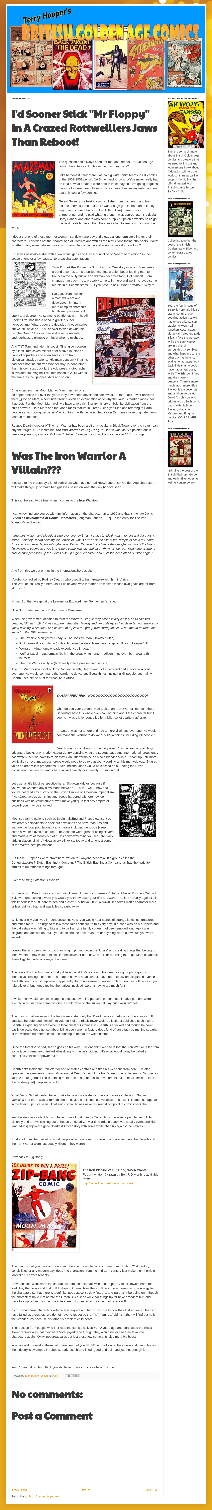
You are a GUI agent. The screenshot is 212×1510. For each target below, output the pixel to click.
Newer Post (19, 1489)
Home (86, 1489)
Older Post (151, 1489)
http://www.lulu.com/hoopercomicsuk (108, 1183)
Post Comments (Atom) (44, 1496)
